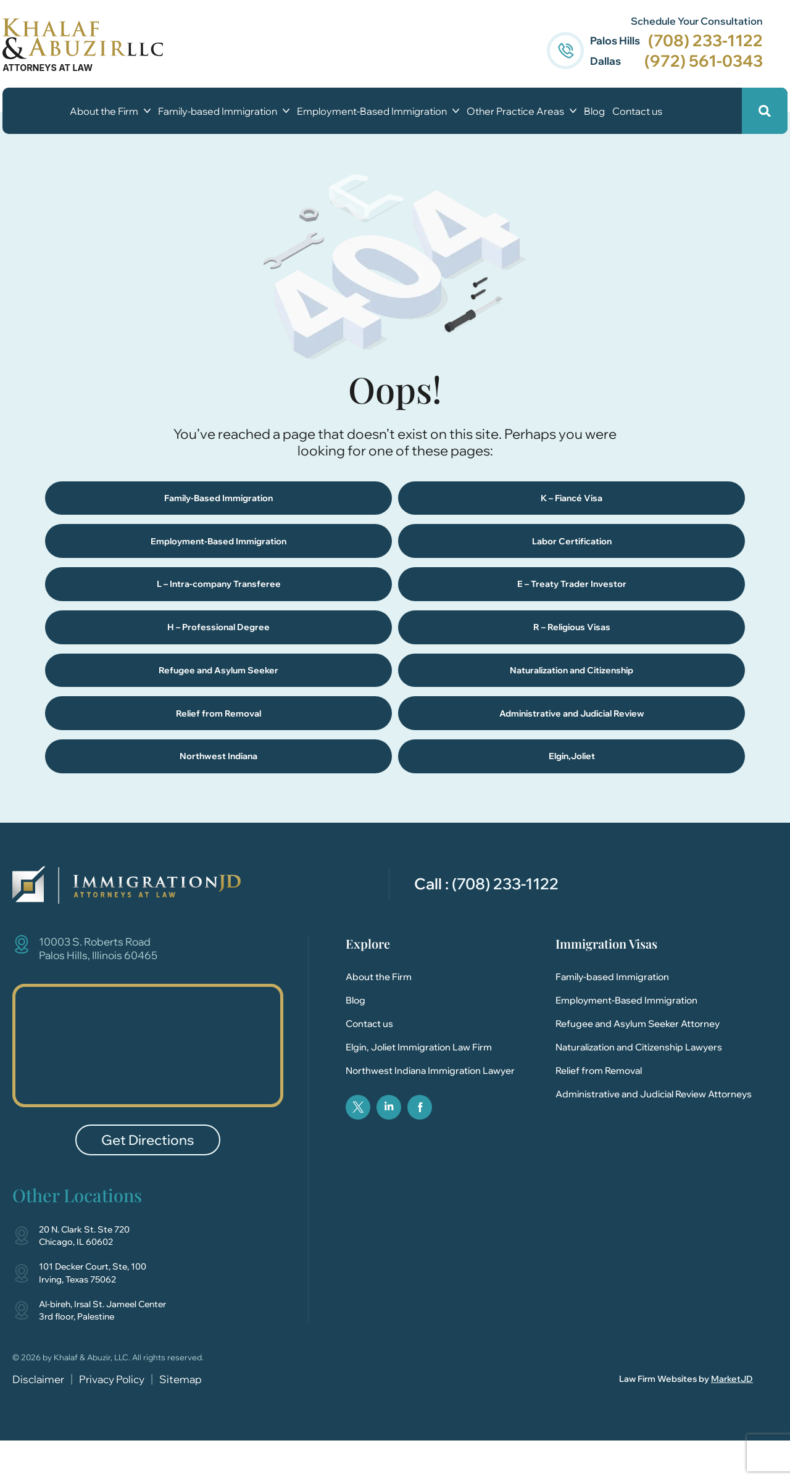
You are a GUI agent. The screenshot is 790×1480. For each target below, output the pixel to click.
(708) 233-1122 (695, 40)
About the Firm (110, 111)
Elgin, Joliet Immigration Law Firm (419, 1087)
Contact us (637, 111)
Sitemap (180, 1419)
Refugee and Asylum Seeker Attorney (637, 1064)
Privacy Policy (111, 1419)
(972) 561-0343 (693, 61)
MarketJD (732, 1418)
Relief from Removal (598, 1110)
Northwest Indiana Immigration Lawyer (430, 1110)
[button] (754, 111)
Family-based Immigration (223, 111)
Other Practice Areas (521, 111)
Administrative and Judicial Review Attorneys (653, 1134)
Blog (594, 111)
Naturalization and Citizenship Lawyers (638, 1087)
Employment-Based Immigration (378, 111)
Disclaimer (38, 1419)
